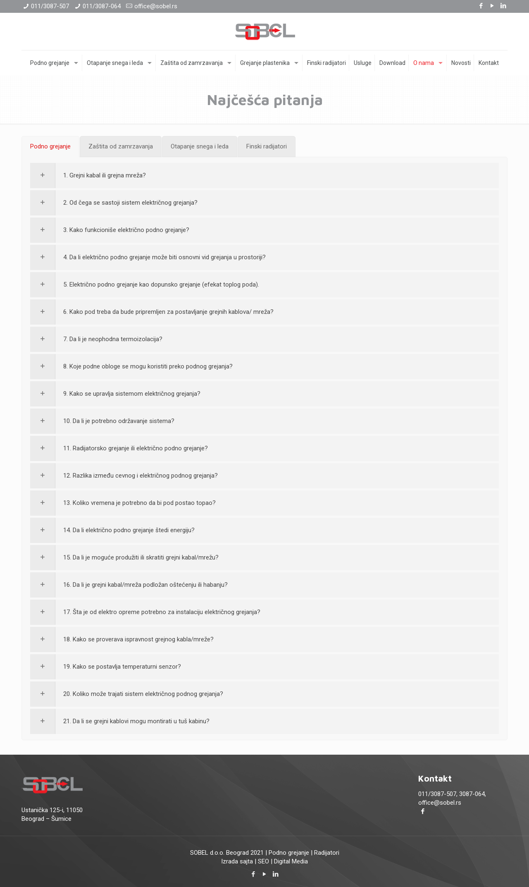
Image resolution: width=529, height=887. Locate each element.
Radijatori (326, 852)
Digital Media (291, 861)
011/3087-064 (102, 6)
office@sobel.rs (155, 6)
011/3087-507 (50, 6)
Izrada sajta (237, 861)
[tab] (50, 146)
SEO (263, 861)
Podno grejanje (289, 852)
